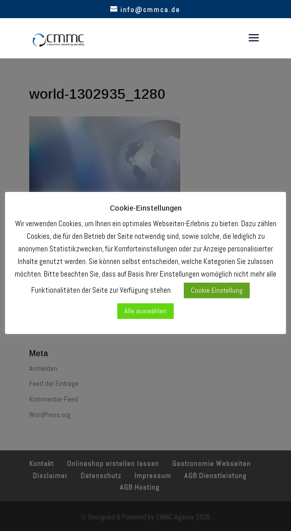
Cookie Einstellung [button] (217, 290)
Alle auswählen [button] (145, 310)
